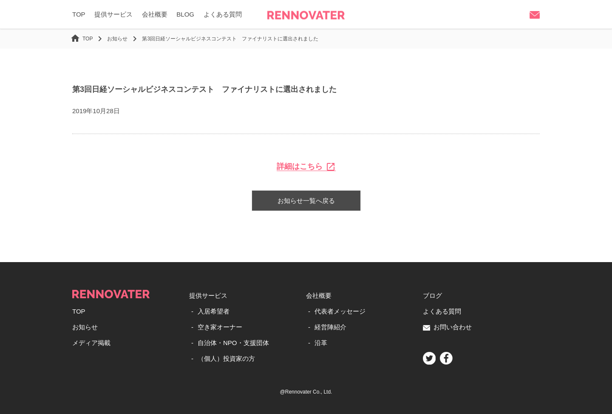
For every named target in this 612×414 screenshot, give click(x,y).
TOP (78, 14)
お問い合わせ (447, 327)
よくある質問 (223, 14)
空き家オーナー (220, 327)
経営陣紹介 (330, 327)
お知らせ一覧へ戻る (306, 200)
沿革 (320, 342)
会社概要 (154, 14)
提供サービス (113, 14)
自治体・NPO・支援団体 (233, 342)
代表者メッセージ (340, 311)
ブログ (432, 295)
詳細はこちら (306, 166)
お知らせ (85, 327)
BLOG (185, 14)
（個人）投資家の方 (226, 358)
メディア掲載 (91, 342)
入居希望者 (214, 311)
